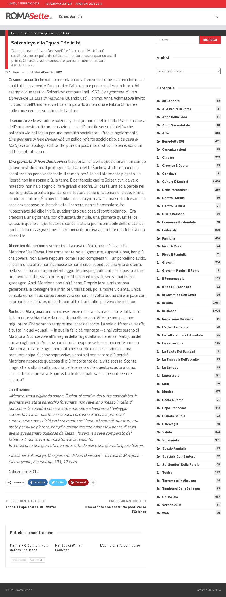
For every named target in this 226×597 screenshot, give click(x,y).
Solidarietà (170, 440)
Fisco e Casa (171, 246)
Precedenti (19, 560)
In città (167, 303)
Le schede (170, 367)
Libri (165, 384)
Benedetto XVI (173, 141)
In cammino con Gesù (179, 295)
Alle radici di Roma (176, 109)
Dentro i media (173, 198)
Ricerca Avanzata (70, 16)
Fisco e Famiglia (174, 254)
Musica (167, 392)
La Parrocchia (172, 343)
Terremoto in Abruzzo (179, 481)
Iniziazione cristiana (177, 319)
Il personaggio (173, 278)
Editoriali (169, 230)
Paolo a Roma (172, 400)
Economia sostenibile (179, 222)
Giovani (167, 262)
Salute (167, 432)
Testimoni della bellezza (181, 489)
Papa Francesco (174, 408)
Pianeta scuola (173, 416)
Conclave (169, 174)
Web (165, 513)
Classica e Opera (175, 165)
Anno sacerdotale (176, 125)
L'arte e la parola (175, 327)
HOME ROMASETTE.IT (58, 3)
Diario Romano (173, 214)
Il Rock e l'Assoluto (176, 287)
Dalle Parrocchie (175, 190)
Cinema (168, 157)
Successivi (37, 560)
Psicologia (170, 424)
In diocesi (169, 311)
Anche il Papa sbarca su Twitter (30, 507)
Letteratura (170, 375)
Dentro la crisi (173, 206)
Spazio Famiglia (174, 448)
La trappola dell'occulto (180, 359)
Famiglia (168, 238)
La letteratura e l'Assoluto (182, 335)
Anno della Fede (174, 117)
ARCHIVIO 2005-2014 (88, 3)
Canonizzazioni (174, 149)
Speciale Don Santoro (179, 456)
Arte (165, 133)
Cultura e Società (175, 182)
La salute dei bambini (178, 351)
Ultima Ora (170, 497)
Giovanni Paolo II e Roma (180, 270)
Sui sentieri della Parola (180, 464)
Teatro (167, 472)
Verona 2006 (171, 505)
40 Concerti (171, 101)
